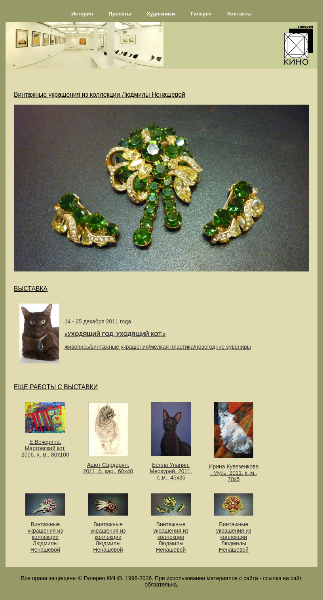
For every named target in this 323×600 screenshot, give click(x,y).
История (82, 14)
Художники (161, 14)
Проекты (119, 14)
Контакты (239, 14)
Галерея (201, 14)
